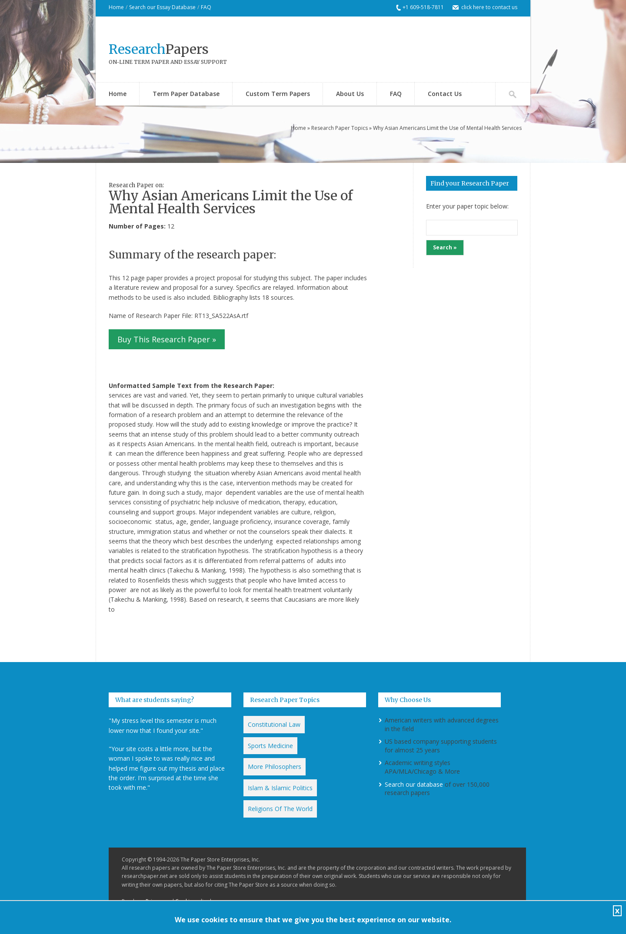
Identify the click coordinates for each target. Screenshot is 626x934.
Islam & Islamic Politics (280, 788)
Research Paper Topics (339, 128)
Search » (445, 247)
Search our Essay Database (162, 7)
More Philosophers (274, 766)
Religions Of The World (280, 809)
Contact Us (445, 93)
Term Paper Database (186, 93)
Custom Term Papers (278, 93)
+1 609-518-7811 (423, 7)
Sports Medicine (270, 746)
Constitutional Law (274, 724)
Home (116, 7)
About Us (350, 93)
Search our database (414, 784)
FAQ (206, 7)
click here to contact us (489, 7)
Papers (159, 49)
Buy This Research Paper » (166, 339)
